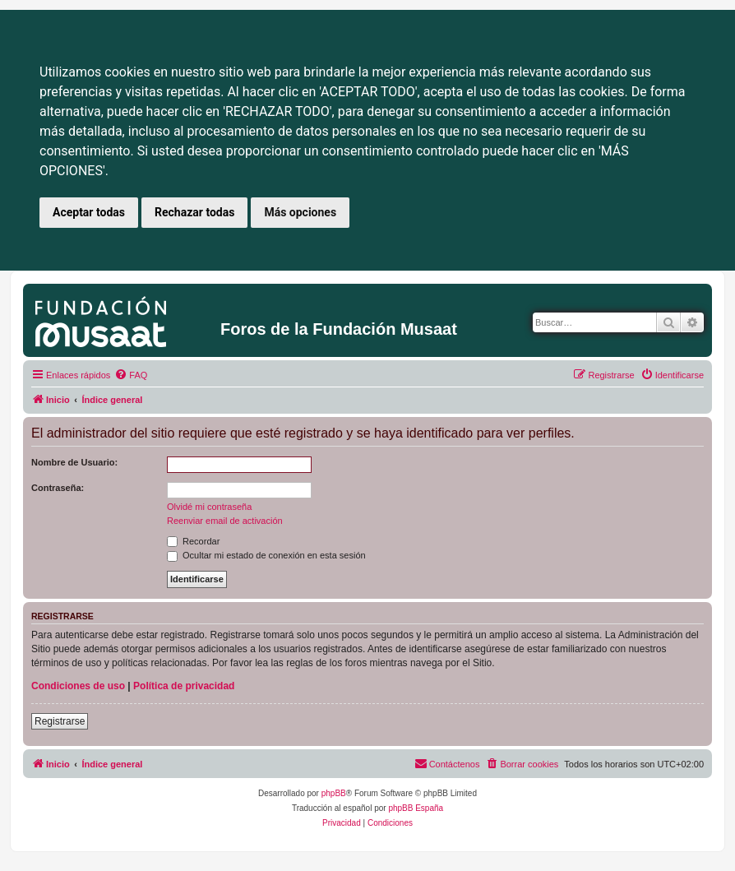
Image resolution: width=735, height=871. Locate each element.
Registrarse (60, 721)
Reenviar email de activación (225, 521)
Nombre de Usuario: (74, 462)
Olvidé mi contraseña (209, 507)
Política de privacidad (183, 686)
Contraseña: (57, 488)
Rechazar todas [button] (194, 212)
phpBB (333, 793)
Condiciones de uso (78, 686)
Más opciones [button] (300, 212)
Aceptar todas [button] (89, 212)
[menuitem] (130, 375)
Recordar (193, 541)
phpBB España (415, 808)
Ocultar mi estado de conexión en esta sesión (266, 555)
